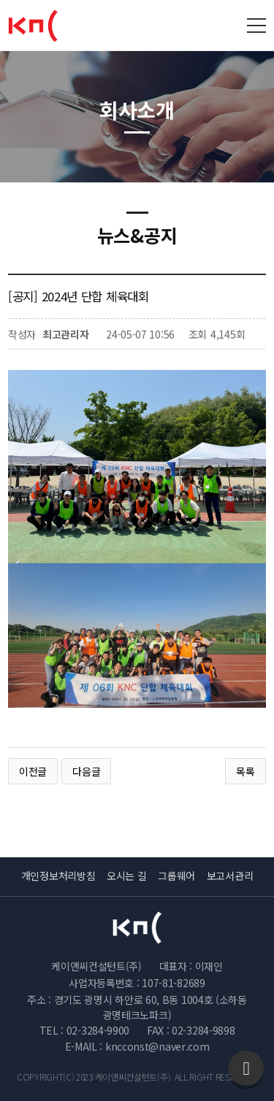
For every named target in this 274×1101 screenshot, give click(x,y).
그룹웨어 (176, 875)
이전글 (33, 771)
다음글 (86, 771)
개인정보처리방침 (58, 875)
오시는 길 (127, 875)
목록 (245, 771)
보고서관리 (230, 875)
